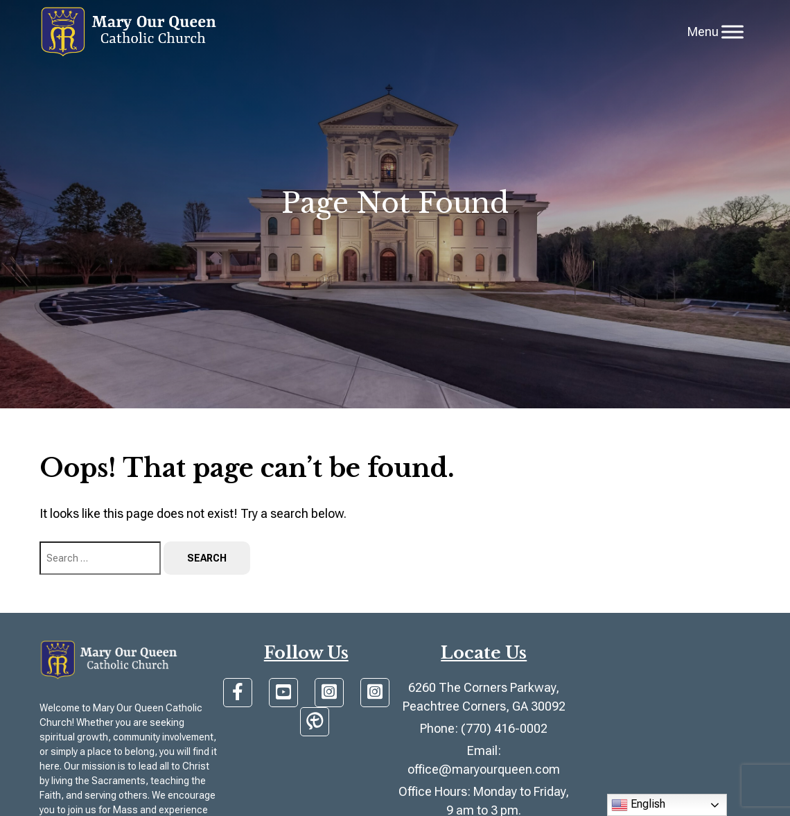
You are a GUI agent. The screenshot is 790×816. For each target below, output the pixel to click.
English (638, 805)
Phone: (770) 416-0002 (483, 728)
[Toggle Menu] (732, 31)
